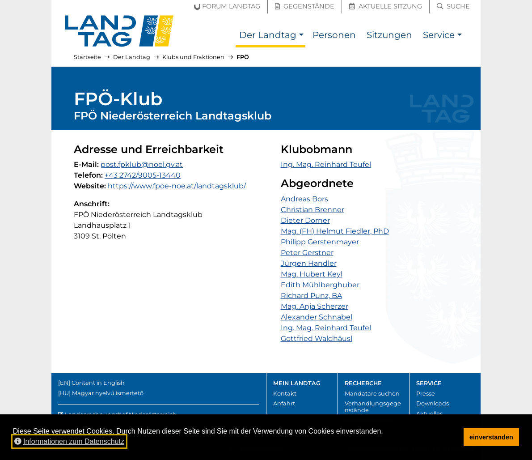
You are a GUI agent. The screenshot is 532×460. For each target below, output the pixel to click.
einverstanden (491, 437)
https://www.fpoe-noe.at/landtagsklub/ (177, 186)
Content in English (98, 382)
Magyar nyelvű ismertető (108, 393)
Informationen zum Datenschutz (69, 441)
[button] (301, 36)
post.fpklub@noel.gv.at (142, 164)
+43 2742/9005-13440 (143, 175)
